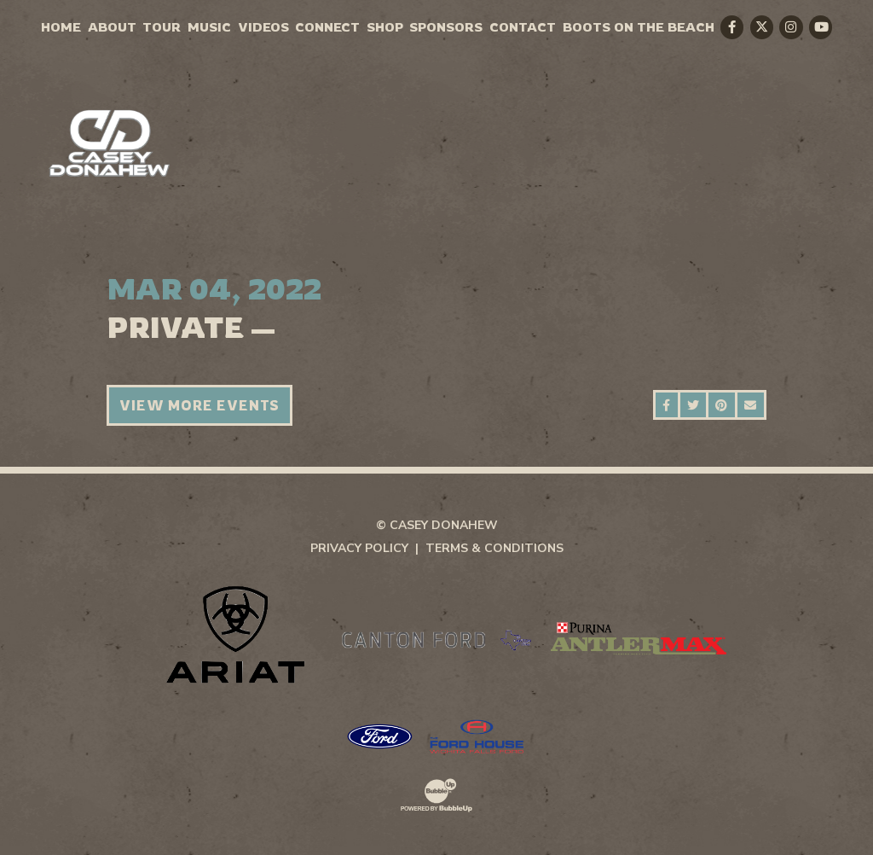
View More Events (199, 405)
